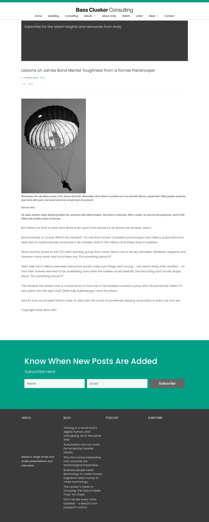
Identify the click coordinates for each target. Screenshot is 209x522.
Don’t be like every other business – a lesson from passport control (80, 503)
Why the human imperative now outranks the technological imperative (82, 461)
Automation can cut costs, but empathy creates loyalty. (82, 448)
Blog (42, 80)
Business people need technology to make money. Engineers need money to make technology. (83, 476)
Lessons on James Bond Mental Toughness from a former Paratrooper (88, 72)
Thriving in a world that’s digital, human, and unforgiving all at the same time (82, 433)
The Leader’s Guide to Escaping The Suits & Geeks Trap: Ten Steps (82, 490)
